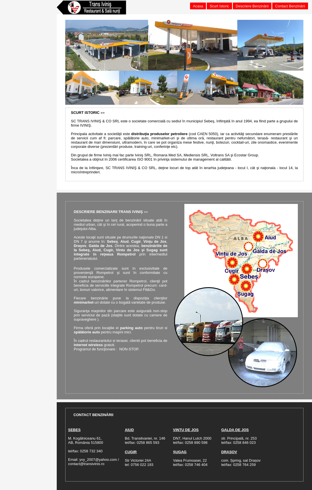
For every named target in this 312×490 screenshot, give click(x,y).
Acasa (198, 6)
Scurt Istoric (219, 6)
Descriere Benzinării (252, 6)
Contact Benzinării (290, 6)
